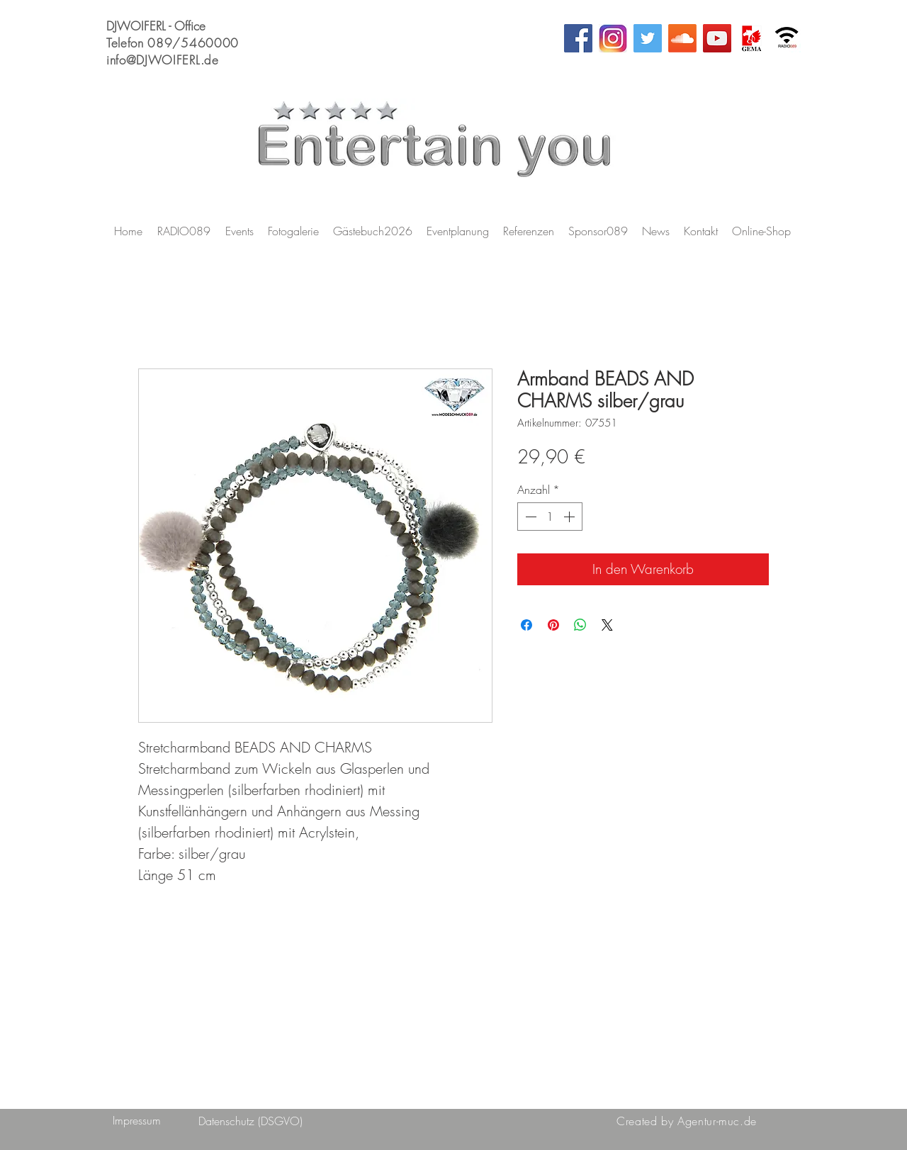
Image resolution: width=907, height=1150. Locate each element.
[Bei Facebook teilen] (526, 624)
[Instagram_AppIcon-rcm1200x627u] (613, 38)
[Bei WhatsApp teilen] (580, 624)
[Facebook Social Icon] (578, 38)
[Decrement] (529, 516)
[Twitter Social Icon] (647, 38)
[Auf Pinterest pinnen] (553, 624)
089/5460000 (192, 43)
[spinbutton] (549, 516)
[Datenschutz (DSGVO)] (250, 1121)
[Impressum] (136, 1120)
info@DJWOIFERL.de (162, 60)
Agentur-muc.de (717, 1121)
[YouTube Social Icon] (717, 38)
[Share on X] (607, 624)
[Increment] (570, 516)
